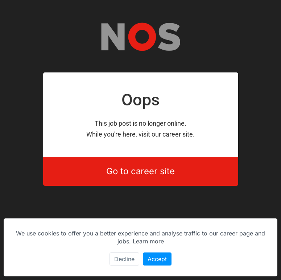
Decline (124, 259)
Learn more (148, 241)
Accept (157, 259)
